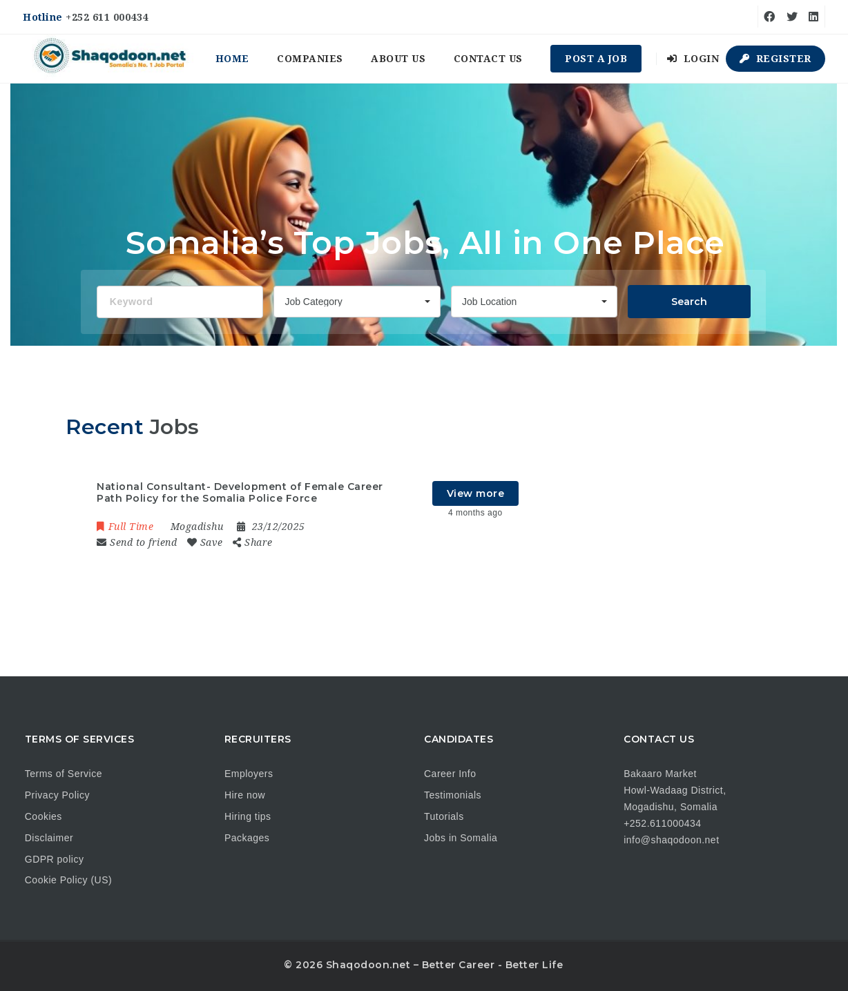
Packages (246, 837)
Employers (248, 773)
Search (689, 301)
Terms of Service (63, 773)
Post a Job (596, 58)
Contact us (488, 58)
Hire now (244, 795)
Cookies (43, 816)
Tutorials (444, 816)
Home (232, 58)
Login (693, 58)
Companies (310, 58)
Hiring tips (247, 816)
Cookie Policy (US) (68, 879)
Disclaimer (49, 837)
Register (775, 58)
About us (398, 58)
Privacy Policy (57, 795)
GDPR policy (54, 859)
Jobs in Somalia (460, 837)
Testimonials (452, 795)
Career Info (450, 773)
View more (476, 493)
